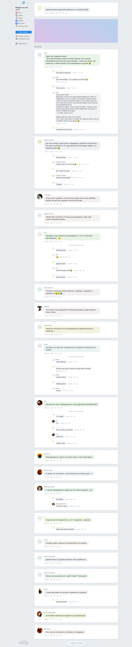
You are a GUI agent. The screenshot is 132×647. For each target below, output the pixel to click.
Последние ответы (22, 39)
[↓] (63, 13)
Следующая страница (76, 643)
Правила (20, 642)
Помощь (26, 642)
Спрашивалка (21, 44)
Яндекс (19, 18)
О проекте (23, 641)
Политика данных (23, 643)
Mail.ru (18, 13)
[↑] (60, 13)
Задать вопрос (23, 32)
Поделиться (66, 13)
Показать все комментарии (76, 245)
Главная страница (22, 36)
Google (19, 15)
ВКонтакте (20, 23)
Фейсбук (19, 21)
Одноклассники (21, 26)
